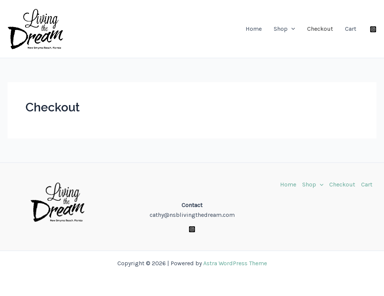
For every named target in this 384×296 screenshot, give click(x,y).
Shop (284, 29)
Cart (350, 28)
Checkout (320, 28)
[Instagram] (373, 29)
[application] (291, 29)
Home (254, 28)
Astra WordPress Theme (235, 263)
